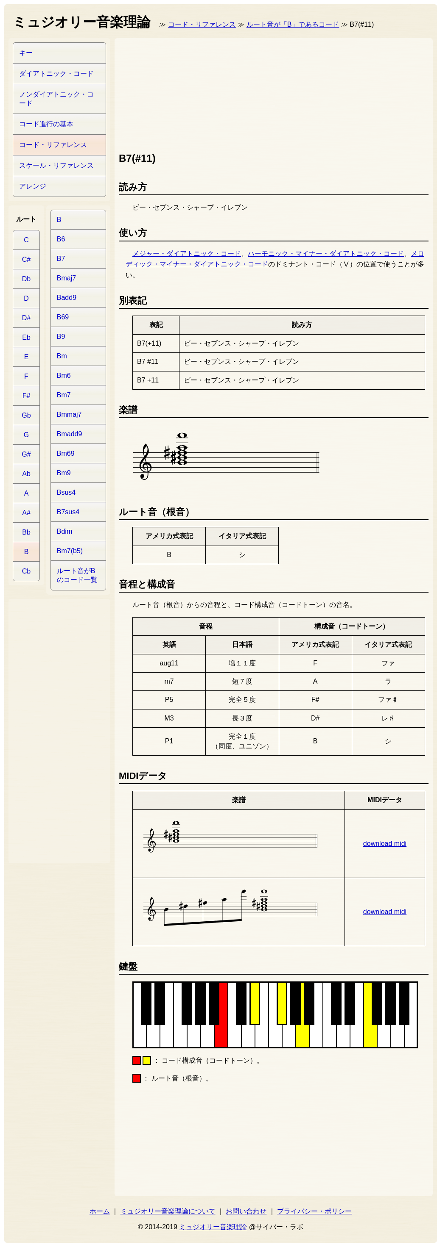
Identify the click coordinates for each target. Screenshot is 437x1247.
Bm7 (64, 395)
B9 (61, 336)
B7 (61, 258)
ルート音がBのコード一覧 (77, 575)
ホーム (100, 1211)
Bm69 (66, 453)
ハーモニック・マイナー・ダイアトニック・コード (326, 253)
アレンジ (32, 186)
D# (26, 317)
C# (26, 259)
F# (26, 395)
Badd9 (66, 297)
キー (26, 52)
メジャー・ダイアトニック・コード (186, 253)
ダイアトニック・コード (56, 73)
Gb (26, 415)
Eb (26, 337)
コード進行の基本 (46, 123)
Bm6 (64, 375)
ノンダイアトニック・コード (56, 99)
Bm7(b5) (70, 550)
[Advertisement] (165, 93)
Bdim (64, 531)
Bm (62, 356)
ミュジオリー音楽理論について (168, 1211)
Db (26, 279)
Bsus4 (66, 492)
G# (26, 454)
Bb (26, 532)
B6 (61, 239)
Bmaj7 (66, 278)
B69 (63, 317)
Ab (26, 473)
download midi (384, 843)
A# (26, 512)
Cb (26, 571)
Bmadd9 (69, 434)
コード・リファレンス (202, 24)
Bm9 (64, 473)
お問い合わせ (246, 1211)
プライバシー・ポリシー (314, 1211)
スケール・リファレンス (56, 165)
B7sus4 (68, 511)
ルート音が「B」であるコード (293, 24)
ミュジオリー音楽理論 (213, 1226)
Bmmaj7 (69, 414)
